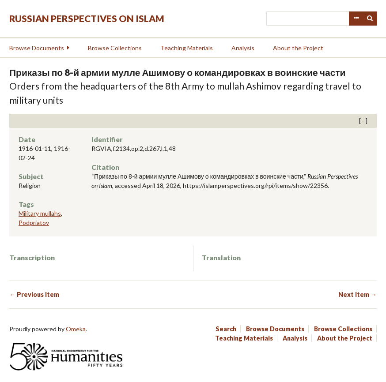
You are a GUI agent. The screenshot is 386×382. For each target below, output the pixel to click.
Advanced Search (356, 18)
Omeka (76, 329)
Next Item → (357, 294)
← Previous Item (34, 294)
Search (370, 18)
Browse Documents (36, 48)
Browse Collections (115, 48)
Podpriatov (34, 222)
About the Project (298, 48)
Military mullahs (40, 213)
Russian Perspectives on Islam (86, 18)
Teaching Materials (186, 48)
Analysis (242, 48)
